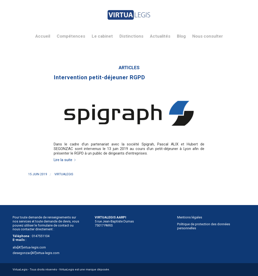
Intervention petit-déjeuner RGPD (99, 77)
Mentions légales (189, 217)
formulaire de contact (53, 225)
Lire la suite (66, 160)
